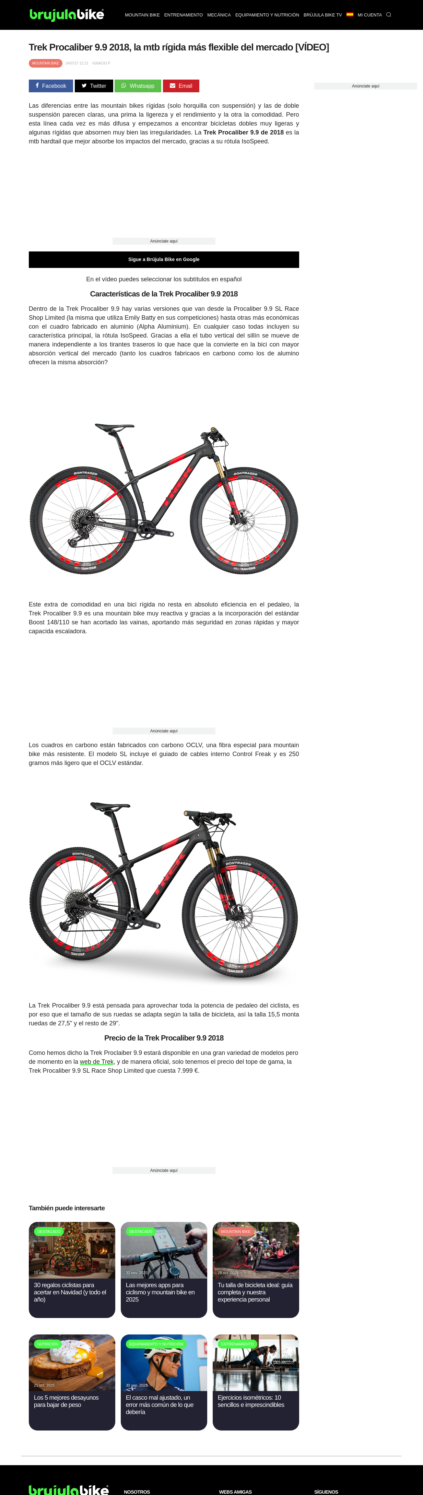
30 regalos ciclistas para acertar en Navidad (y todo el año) (70, 1292)
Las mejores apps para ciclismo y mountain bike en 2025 (160, 1292)
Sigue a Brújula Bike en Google (164, 259)
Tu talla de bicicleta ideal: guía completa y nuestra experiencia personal (255, 1292)
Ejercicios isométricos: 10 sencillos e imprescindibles (251, 1401)
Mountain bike (142, 14)
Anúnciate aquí (164, 241)
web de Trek (97, 1061)
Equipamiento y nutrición (267, 14)
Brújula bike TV (323, 14)
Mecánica (219, 14)
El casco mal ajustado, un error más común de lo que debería (159, 1404)
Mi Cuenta (370, 14)
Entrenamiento (183, 14)
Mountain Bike (45, 63)
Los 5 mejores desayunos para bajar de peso (66, 1401)
